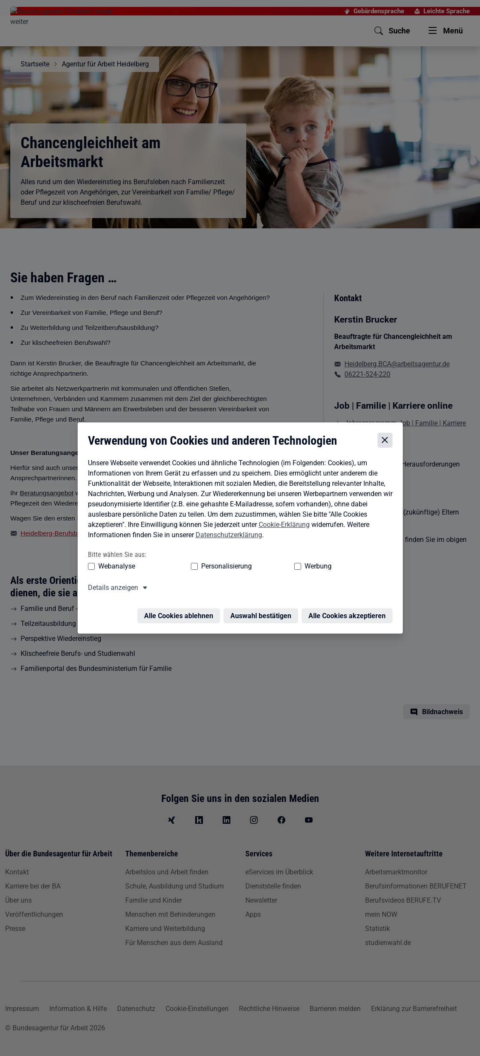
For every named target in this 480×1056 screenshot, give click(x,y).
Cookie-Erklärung (282, 524)
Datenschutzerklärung (226, 534)
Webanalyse (114, 565)
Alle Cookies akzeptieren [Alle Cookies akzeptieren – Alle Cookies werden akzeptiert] (349, 610)
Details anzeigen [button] (111, 587)
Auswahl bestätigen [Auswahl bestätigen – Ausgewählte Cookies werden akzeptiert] (262, 610)
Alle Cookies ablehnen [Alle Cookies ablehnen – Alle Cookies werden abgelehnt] (180, 610)
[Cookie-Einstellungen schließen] (387, 439)
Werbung (267, 565)
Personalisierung (200, 565)
